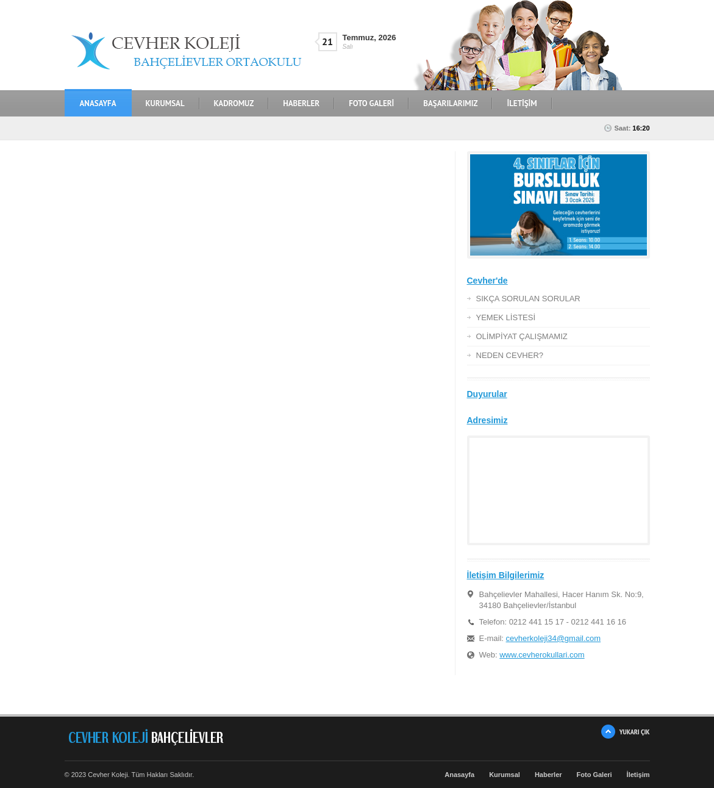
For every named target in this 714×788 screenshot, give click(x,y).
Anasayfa (98, 103)
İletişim (638, 774)
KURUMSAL (165, 103)
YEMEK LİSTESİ (506, 317)
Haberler (548, 774)
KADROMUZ (234, 103)
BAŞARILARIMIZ (450, 103)
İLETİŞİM (522, 103)
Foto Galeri (594, 774)
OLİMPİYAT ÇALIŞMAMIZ (522, 336)
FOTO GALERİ (371, 103)
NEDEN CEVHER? (510, 355)
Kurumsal (504, 774)
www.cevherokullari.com (541, 654)
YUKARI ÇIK (634, 731)
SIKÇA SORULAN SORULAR (528, 298)
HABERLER (301, 103)
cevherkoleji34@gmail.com (553, 638)
